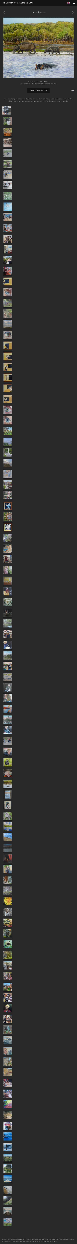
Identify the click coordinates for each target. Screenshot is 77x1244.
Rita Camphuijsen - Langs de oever (18, 3)
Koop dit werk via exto (38, 90)
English (68, 3)
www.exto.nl (21, 1239)
